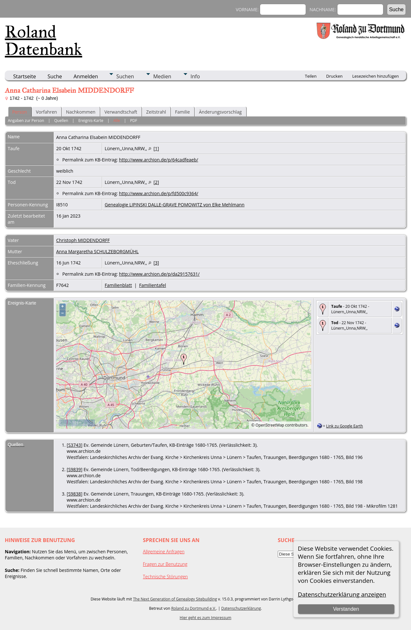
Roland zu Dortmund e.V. (193, 608)
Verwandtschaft (120, 112)
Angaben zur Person (26, 120)
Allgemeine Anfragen (164, 551)
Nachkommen (80, 112)
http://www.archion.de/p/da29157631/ (159, 274)
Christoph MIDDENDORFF (83, 240)
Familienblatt (118, 285)
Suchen (125, 76)
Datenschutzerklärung (241, 608)
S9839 (74, 469)
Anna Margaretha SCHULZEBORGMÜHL (97, 251)
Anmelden (86, 76)
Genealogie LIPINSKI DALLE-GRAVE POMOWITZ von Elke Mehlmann (174, 205)
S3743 (74, 445)
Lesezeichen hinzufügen (375, 76)
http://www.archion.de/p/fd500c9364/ (158, 193)
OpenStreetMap (270, 425)
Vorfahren (46, 112)
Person (19, 112)
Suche (55, 76)
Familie (182, 112)
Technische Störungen (165, 577)
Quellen (61, 120)
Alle (116, 120)
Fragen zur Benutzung (165, 564)
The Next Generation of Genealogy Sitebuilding (175, 599)
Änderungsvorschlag (220, 112)
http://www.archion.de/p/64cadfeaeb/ (158, 160)
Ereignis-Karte (90, 120)
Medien (162, 76)
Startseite (24, 76)
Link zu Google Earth (344, 426)
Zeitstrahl (156, 112)
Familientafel (152, 285)
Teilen (311, 76)
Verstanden (346, 609)
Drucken (334, 76)
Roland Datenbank (43, 40)
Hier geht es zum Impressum (206, 617)
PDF (133, 120)
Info (195, 76)
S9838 (74, 494)
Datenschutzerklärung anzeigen (342, 594)
